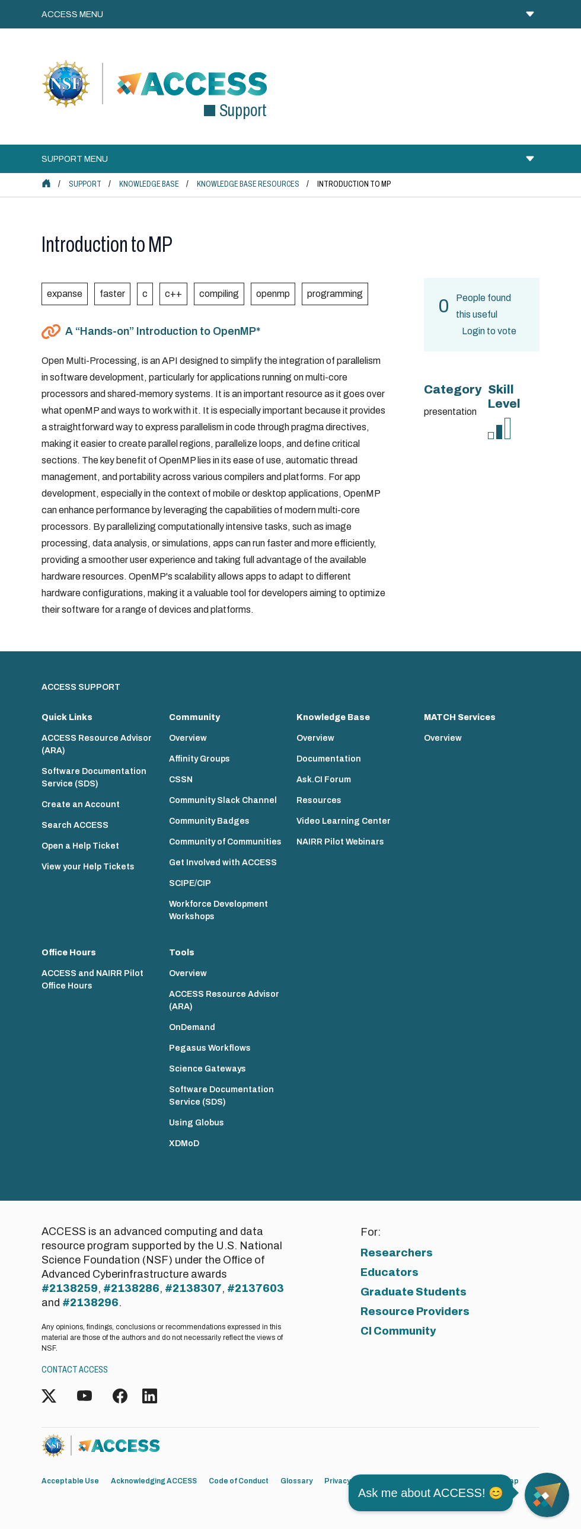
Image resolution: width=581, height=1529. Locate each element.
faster (112, 294)
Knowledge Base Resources (248, 184)
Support (85, 184)
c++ (173, 294)
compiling (219, 294)
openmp (273, 294)
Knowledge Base (149, 184)
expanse (64, 294)
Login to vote (489, 331)
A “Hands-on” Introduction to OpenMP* (162, 331)
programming (335, 294)
